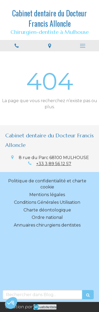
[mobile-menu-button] (82, 45)
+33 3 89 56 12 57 (53, 163)
